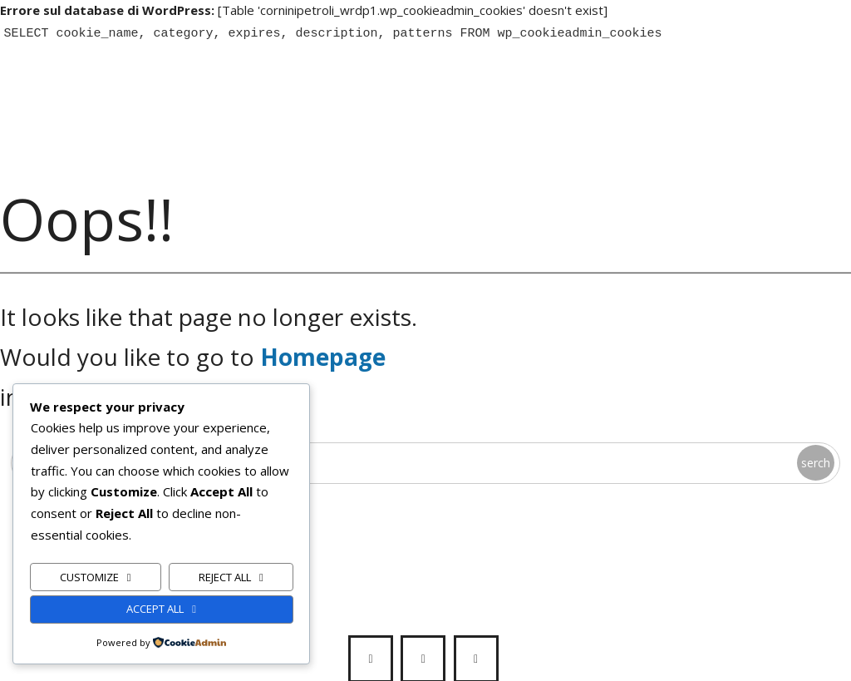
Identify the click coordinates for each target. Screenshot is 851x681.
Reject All (225, 577)
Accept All (155, 608)
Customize (89, 577)
